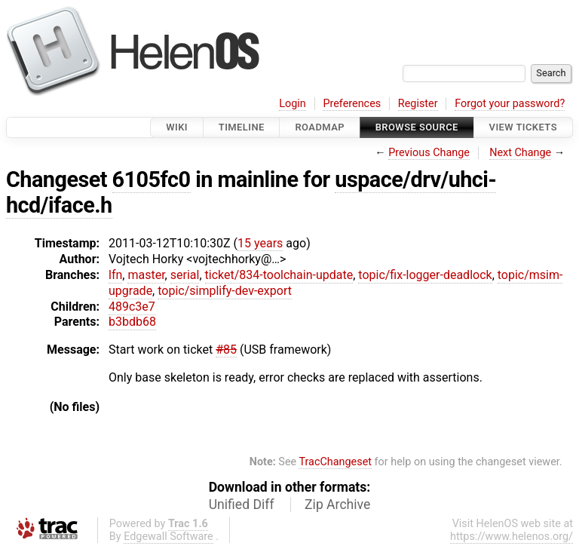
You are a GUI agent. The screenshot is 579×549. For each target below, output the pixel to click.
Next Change (520, 152)
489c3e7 (132, 306)
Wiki (177, 127)
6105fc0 (151, 179)
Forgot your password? (510, 103)
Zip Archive (337, 504)
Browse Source (416, 127)
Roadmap (320, 127)
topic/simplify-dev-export (225, 291)
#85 (226, 349)
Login (292, 103)
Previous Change (429, 152)
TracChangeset (335, 461)
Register (418, 103)
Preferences (352, 103)
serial (185, 275)
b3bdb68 (132, 321)
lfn (115, 275)
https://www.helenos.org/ (511, 536)
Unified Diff (241, 504)
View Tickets (523, 127)
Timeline (242, 127)
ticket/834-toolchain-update (279, 275)
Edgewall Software (168, 536)
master (145, 275)
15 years (260, 243)
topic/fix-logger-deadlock (425, 275)
